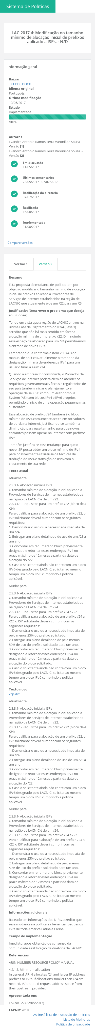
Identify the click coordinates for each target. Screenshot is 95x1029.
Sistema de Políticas (27, 6)
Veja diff (14, 694)
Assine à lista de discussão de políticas (61, 1014)
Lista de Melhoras (76, 1019)
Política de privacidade (73, 1024)
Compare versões (20, 242)
